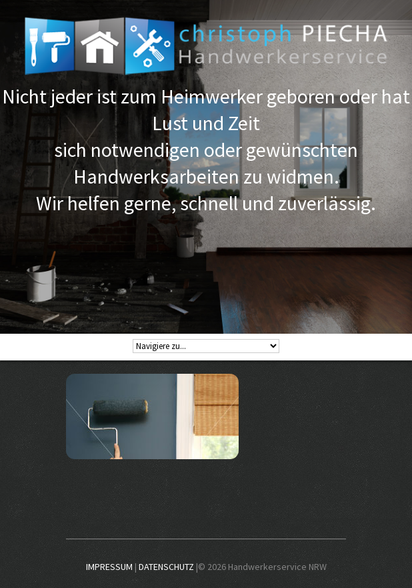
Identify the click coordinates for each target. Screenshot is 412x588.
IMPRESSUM (109, 567)
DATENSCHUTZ (166, 567)
